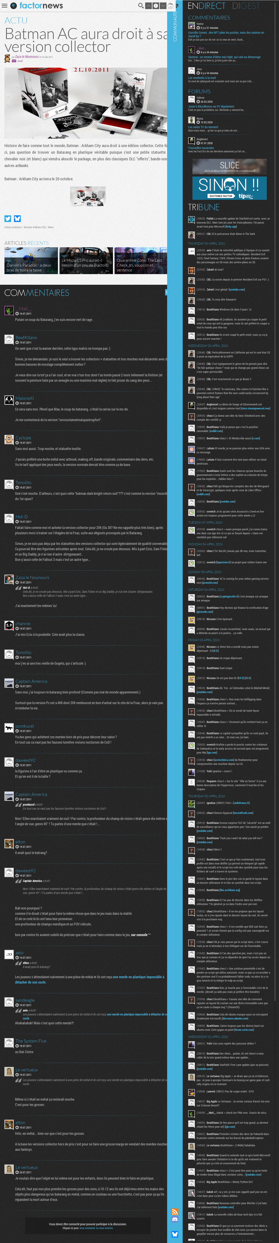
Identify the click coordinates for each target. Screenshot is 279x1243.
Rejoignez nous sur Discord (180, 1219)
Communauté (180, 600)
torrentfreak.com (248, 823)
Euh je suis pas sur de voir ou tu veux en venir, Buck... (222, 39)
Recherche (138, 5)
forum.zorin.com (249, 1052)
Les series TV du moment (209, 127)
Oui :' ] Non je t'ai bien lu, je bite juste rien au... (218, 60)
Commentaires (214, 17)
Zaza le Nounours (27, 56)
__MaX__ (206, 48)
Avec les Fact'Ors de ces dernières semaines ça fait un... (223, 151)
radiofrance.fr (246, 813)
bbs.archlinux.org (235, 904)
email (20, 61)
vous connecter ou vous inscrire (94, 1228)
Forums (205, 91)
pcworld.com (224, 593)
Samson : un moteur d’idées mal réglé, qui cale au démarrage (230, 57)
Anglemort (207, 139)
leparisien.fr (228, 571)
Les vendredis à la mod (207, 77)
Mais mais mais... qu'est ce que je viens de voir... (219, 130)
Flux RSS (180, 1211)
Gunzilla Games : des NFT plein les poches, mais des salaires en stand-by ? (231, 34)
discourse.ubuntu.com (253, 1041)
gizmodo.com (216, 622)
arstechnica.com (229, 770)
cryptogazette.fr (234, 607)
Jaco (204, 69)
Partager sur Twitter (7, 218)
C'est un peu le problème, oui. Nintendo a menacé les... (222, 109)
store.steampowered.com (217, 417)
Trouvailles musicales (206, 147)
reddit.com (222, 440)
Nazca (205, 118)
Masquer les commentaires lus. (165, 292)
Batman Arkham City (35, 227)
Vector (205, 23)
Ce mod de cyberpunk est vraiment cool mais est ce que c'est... (226, 80)
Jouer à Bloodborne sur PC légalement (216, 106)
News (50, 227)
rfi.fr (220, 661)
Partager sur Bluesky (17, 218)
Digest (251, 5)
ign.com (235, 763)
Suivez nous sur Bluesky (180, 1234)
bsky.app (248, 226)
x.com (261, 447)
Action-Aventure (13, 227)
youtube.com (242, 295)
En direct (212, 5)
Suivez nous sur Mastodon (180, 1226)
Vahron (206, 97)
